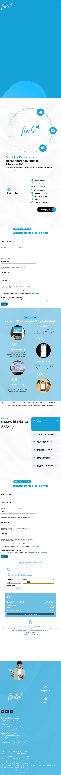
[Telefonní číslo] (18, 265)
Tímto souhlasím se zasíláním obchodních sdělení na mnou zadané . (26, 300)
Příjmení (21, 247)
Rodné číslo (4, 280)
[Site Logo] (6, 7)
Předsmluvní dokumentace (31, 634)
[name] (58, 7)
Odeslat (4, 304)
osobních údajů (34, 293)
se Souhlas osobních (6, 494)
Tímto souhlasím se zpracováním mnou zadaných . (21, 293)
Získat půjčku (46, 209)
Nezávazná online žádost (30, 614)
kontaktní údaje (44, 300)
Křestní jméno (4, 247)
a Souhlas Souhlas (6, 272)
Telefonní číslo (5, 261)
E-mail (3, 251)
